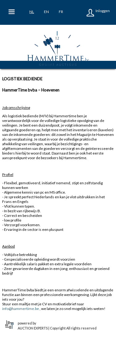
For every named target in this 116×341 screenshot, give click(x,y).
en (46, 11)
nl (31, 11)
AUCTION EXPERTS (33, 328)
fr (61, 11)
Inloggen (103, 10)
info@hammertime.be (20, 308)
